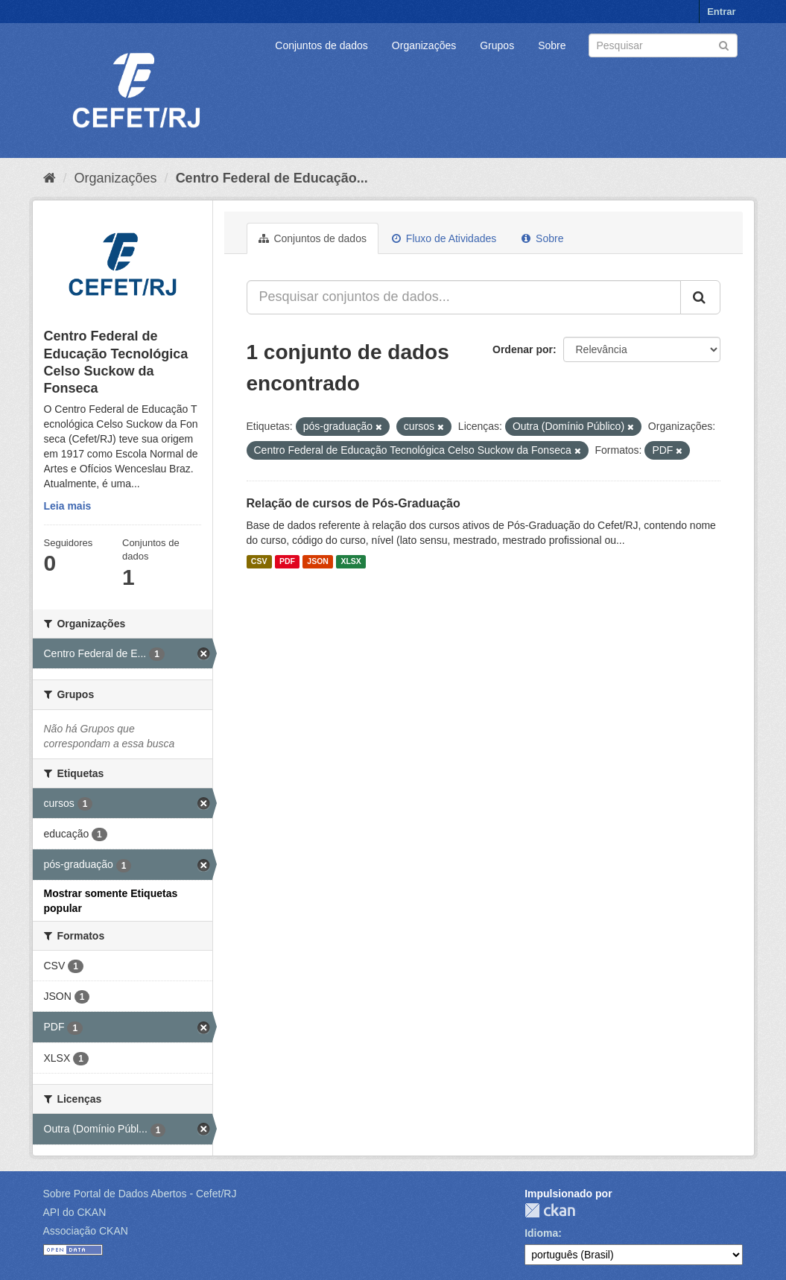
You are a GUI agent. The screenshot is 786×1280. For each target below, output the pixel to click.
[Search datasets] (663, 45)
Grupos (497, 45)
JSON (318, 561)
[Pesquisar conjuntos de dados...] (464, 297)
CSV (259, 561)
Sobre (551, 45)
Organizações (424, 45)
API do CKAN (75, 1212)
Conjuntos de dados (321, 45)
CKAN (549, 1210)
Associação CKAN (85, 1231)
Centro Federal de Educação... (272, 178)
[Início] (49, 178)
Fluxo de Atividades (444, 238)
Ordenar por (522, 349)
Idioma (541, 1233)
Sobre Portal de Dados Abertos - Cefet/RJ (140, 1194)
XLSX (350, 561)
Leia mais (68, 506)
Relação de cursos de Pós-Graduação (353, 503)
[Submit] (723, 44)
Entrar (721, 11)
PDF (287, 561)
